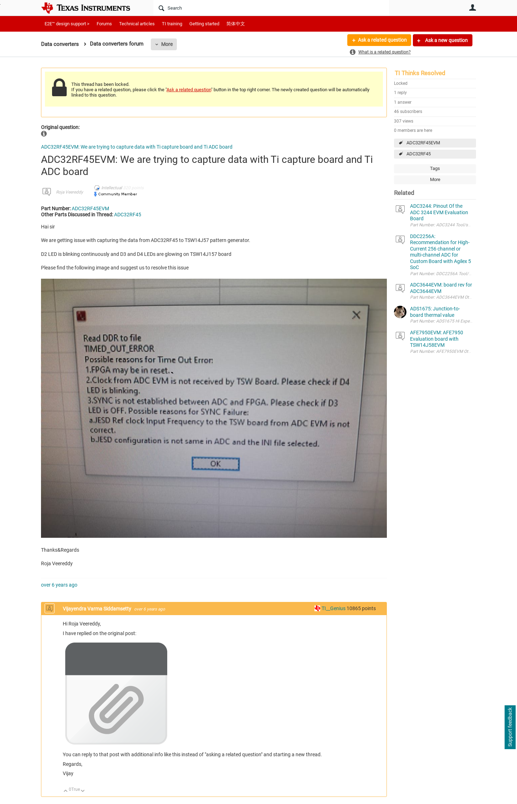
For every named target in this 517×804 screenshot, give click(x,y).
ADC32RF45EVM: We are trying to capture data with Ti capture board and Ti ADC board (136, 147)
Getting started (204, 23)
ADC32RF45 (418, 153)
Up (66, 791)
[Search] (271, 8)
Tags (435, 168)
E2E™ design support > (67, 23)
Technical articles (137, 23)
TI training (172, 23)
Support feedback (510, 727)
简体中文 (235, 23)
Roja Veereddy (69, 192)
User (472, 7)
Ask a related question (382, 40)
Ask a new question (446, 40)
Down (83, 791)
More (167, 44)
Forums (104, 23)
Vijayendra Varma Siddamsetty (97, 609)
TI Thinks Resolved (420, 73)
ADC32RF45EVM (423, 142)
